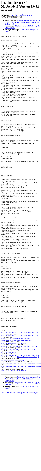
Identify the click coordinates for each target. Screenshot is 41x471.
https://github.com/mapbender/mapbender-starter (19, 408)
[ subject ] (33, 29)
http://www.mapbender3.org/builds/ (14, 405)
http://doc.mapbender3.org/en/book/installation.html (21, 429)
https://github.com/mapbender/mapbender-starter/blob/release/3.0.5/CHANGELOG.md (16, 400)
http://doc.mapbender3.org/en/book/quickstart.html (20, 419)
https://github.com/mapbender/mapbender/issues (18, 412)
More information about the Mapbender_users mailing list (19, 460)
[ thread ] (27, 29)
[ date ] (21, 29)
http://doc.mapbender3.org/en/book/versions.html (19, 392)
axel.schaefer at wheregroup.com (21, 15)
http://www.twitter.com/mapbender (13, 438)
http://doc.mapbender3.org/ (11, 416)
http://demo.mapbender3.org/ (28, 421)
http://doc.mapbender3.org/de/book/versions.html (19, 396)
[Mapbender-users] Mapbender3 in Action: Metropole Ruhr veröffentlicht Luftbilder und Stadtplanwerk (22, 22)
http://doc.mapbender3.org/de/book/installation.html (21, 432)
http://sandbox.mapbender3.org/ (12, 425)
